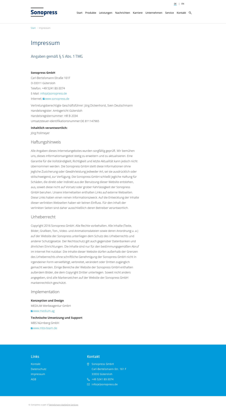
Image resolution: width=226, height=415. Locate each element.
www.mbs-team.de (45, 328)
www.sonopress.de (57, 99)
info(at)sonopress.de (53, 93)
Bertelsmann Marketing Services (63, 404)
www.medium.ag (43, 311)
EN (182, 3)
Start (33, 28)
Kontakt (35, 364)
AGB (33, 379)
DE (175, 3)
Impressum (38, 374)
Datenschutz (38, 369)
